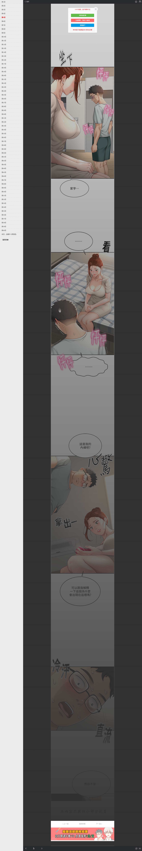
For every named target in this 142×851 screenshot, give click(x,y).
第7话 (3, 25)
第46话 (4, 176)
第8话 (3, 29)
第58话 (4, 222)
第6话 (3, 21)
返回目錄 (5, 240)
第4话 (3, 13)
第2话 (3, 6)
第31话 (4, 118)
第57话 (4, 219)
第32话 (4, 122)
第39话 (4, 149)
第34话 (4, 130)
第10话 (4, 37)
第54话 (4, 207)
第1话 (3, 2)
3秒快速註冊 (82, 15)
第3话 (3, 9)
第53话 (4, 203)
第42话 (4, 160)
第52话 (4, 199)
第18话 (4, 68)
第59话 (4, 226)
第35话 (4, 133)
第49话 (4, 188)
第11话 (4, 40)
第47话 (4, 180)
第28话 (4, 106)
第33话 (4, 126)
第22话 (4, 83)
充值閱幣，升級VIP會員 (82, 20)
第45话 (4, 172)
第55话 (4, 211)
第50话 (4, 191)
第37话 (4, 141)
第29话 (4, 110)
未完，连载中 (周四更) (9, 234)
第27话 (4, 102)
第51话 (4, 195)
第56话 (4, 215)
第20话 (4, 75)
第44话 (4, 168)
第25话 (4, 95)
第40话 (4, 153)
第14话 (4, 52)
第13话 (4, 48)
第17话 (4, 64)
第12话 (4, 44)
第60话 (4, 230)
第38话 (4, 145)
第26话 (4, 99)
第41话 (4, 157)
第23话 (4, 87)
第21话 (4, 79)
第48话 (4, 184)
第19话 (4, 71)
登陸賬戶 (82, 25)
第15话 (4, 56)
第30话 (4, 114)
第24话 (4, 91)
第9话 (3, 33)
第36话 (4, 137)
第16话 (4, 60)
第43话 (4, 164)
